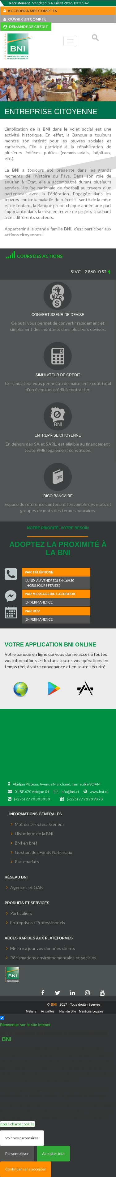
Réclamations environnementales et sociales (53, 957)
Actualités (47, 1011)
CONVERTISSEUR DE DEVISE (58, 315)
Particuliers (21, 913)
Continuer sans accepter (25, 1169)
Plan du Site (67, 1011)
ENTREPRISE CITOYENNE (58, 435)
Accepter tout (53, 1153)
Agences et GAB (26, 887)
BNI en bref (26, 843)
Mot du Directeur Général (40, 824)
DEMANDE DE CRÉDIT (25, 26)
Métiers (31, 1011)
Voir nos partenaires (22, 1138)
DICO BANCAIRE (58, 496)
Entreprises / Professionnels (37, 922)
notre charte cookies (17, 1124)
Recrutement (19, 3)
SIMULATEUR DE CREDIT (58, 375)
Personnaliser (17, 1153)
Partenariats (27, 861)
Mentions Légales (91, 1011)
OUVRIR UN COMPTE (24, 19)
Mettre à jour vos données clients (42, 948)
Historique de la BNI (34, 833)
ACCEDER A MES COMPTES (30, 10)
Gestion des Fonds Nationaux (43, 852)
